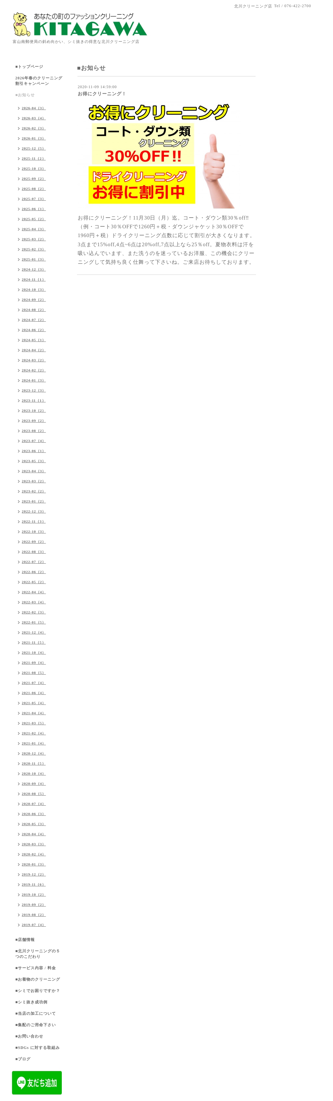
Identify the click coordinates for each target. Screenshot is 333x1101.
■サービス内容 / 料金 (35, 968)
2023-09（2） (34, 421)
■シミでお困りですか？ (37, 990)
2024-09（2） (34, 300)
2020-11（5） (34, 763)
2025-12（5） (34, 148)
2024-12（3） (34, 269)
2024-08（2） (34, 310)
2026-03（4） (34, 118)
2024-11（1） (34, 279)
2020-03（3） (34, 844)
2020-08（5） (34, 794)
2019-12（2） (34, 874)
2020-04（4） (34, 834)
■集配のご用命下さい (35, 1025)
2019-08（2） (34, 915)
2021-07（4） (34, 683)
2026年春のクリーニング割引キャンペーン (38, 81)
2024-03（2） (34, 360)
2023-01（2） (34, 501)
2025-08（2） (34, 189)
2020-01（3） (34, 864)
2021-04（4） (34, 713)
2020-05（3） (34, 824)
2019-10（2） (34, 894)
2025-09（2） (34, 179)
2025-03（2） (34, 239)
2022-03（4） (34, 602)
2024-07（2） (34, 320)
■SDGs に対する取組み (37, 1047)
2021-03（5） (34, 723)
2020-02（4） (34, 854)
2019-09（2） (34, 904)
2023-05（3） (34, 461)
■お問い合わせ (29, 1036)
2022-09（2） (34, 542)
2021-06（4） (34, 693)
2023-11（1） (34, 400)
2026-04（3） (34, 108)
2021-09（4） (34, 663)
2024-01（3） (34, 380)
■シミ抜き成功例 (31, 1002)
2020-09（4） (34, 783)
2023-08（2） (34, 431)
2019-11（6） (34, 884)
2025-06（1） (34, 209)
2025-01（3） (34, 259)
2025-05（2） (34, 219)
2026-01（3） (34, 138)
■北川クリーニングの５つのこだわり (37, 954)
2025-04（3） (34, 229)
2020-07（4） (34, 804)
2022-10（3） (34, 531)
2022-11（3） (34, 521)
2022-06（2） (34, 572)
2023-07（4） (34, 441)
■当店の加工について (35, 1013)
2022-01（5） (34, 622)
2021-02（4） (34, 733)
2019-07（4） (34, 925)
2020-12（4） (34, 753)
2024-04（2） (34, 350)
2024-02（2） (34, 370)
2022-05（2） (34, 582)
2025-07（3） (34, 199)
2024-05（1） (34, 340)
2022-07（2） (34, 562)
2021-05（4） (34, 703)
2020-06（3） (34, 814)
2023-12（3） (34, 390)
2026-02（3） (34, 128)
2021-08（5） (34, 673)
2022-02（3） (34, 612)
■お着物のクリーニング (37, 979)
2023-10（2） (34, 410)
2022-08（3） (34, 552)
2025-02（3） (34, 249)
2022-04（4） (34, 592)
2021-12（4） (34, 632)
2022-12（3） (34, 511)
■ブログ (23, 1059)
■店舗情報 (25, 939)
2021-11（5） (34, 642)
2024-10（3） (34, 289)
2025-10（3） (34, 168)
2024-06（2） (34, 330)
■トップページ (29, 66)
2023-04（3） (34, 471)
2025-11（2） (34, 158)
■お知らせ (25, 95)
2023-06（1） (34, 451)
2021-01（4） (34, 743)
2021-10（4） (34, 652)
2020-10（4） (34, 773)
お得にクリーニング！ (102, 93)
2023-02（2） (34, 491)
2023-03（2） (34, 481)
